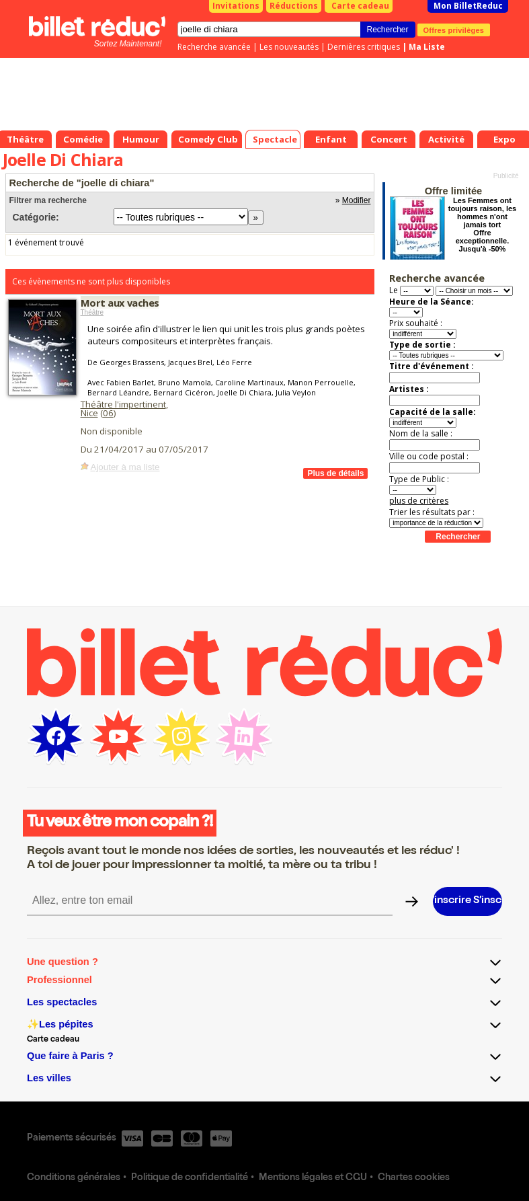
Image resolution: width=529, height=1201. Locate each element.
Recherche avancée (214, 46)
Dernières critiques (363, 46)
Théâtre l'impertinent (123, 404)
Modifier (356, 200)
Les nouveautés (289, 46)
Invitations (235, 5)
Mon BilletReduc (468, 5)
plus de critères (418, 500)
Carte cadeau (360, 5)
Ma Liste (427, 46)
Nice (89, 413)
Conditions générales (73, 1178)
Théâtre (92, 312)
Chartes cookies (414, 1178)
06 (108, 413)
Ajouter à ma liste (125, 467)
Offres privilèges (454, 30)
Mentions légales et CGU (313, 1178)
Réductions (294, 5)
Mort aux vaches (120, 302)
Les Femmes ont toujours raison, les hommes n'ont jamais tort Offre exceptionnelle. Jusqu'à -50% (482, 224)
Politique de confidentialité (189, 1178)
